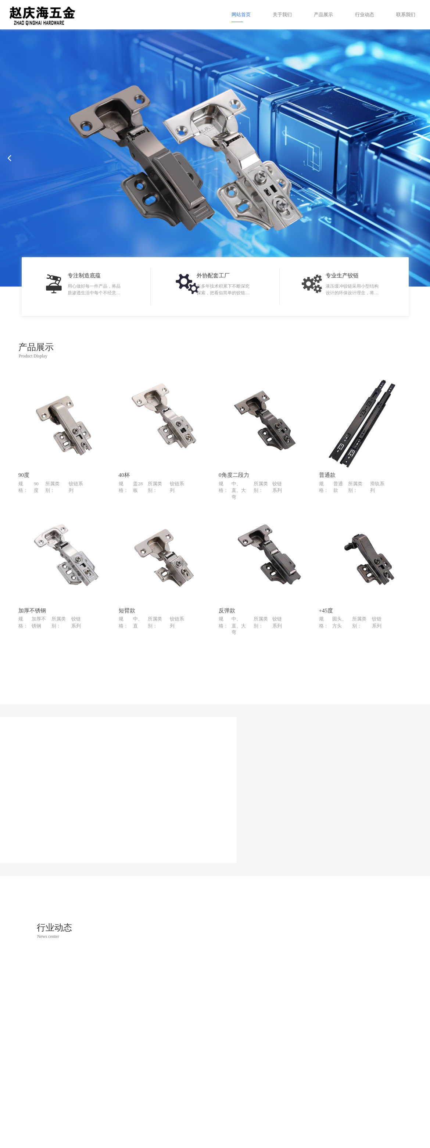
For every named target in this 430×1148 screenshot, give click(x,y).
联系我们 (405, 14)
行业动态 (364, 14)
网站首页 (241, 14)
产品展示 (323, 14)
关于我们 (282, 14)
